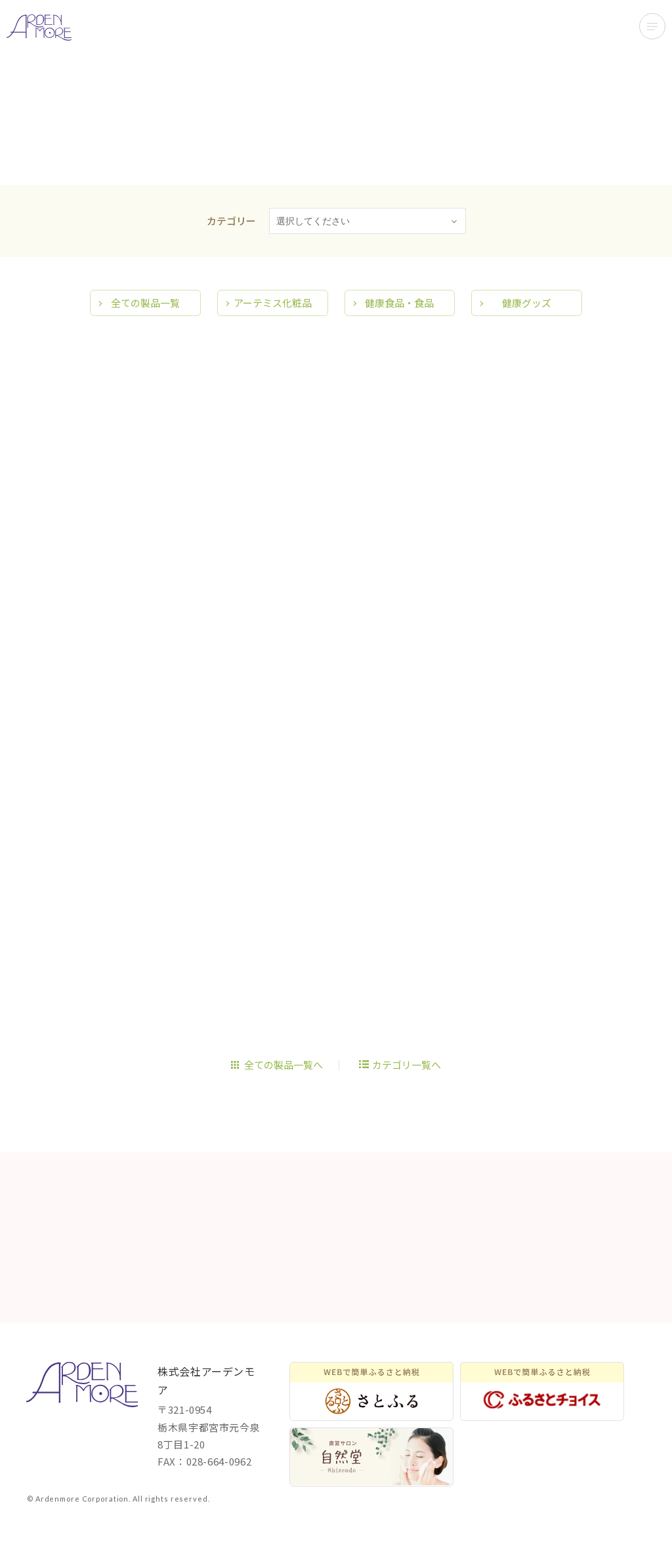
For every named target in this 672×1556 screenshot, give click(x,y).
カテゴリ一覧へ (406, 1096)
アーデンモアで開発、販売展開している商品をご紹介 (39, 27)
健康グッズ (526, 334)
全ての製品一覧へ (283, 1096)
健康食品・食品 (399, 334)
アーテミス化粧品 (273, 334)
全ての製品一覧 (145, 334)
